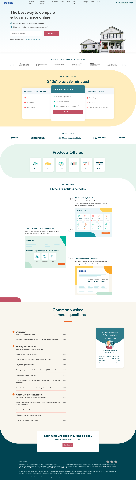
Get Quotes (51, 33)
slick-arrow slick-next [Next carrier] (124, 64)
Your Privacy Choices (41, 468)
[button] (35, 165)
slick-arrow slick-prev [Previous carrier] (12, 64)
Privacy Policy (102, 466)
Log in (131, 3)
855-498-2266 (110, 353)
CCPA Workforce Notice (54, 468)
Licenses (109, 466)
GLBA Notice (32, 468)
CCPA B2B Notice (65, 468)
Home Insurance (94, 466)
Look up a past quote (32, 39)
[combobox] (26, 33)
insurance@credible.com (110, 350)
